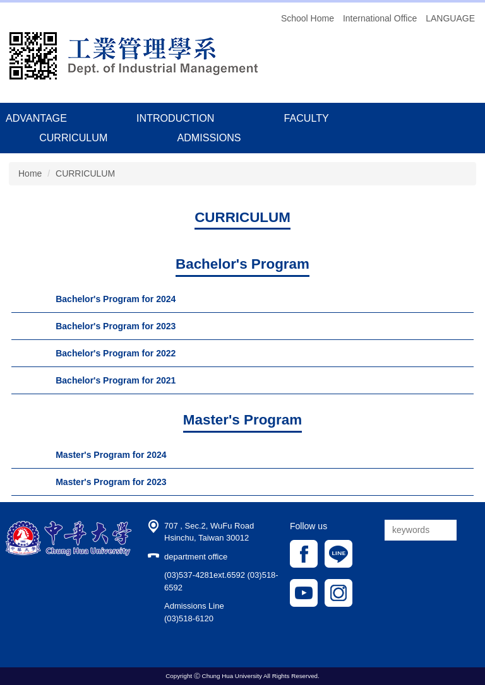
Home (30, 173)
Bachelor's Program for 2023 (116, 326)
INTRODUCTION (175, 118)
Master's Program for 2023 (111, 482)
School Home (307, 18)
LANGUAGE (450, 18)
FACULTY (306, 118)
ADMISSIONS (209, 137)
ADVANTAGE (36, 118)
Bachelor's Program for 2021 (116, 380)
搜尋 (469, 530)
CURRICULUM (73, 137)
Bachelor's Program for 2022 (116, 353)
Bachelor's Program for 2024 (116, 299)
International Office (380, 18)
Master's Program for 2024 (111, 455)
